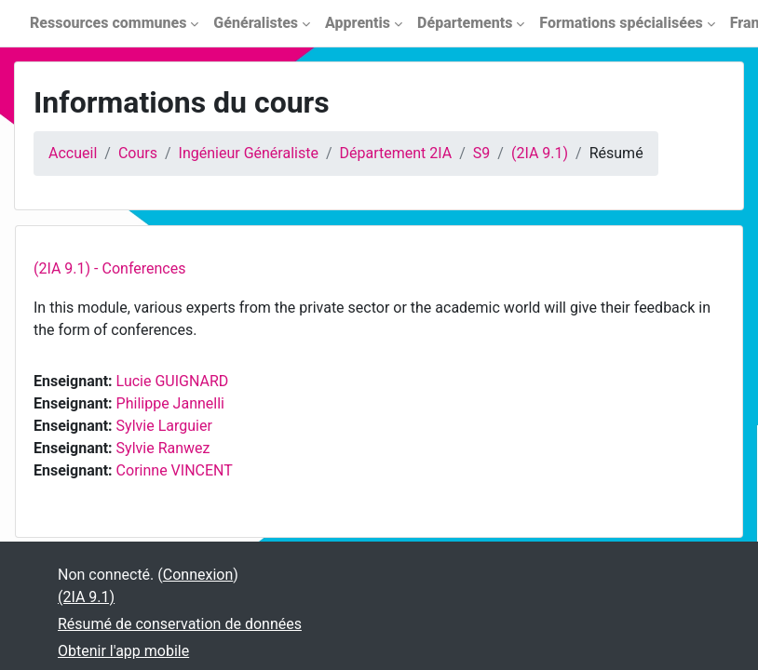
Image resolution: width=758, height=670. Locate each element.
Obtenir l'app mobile (123, 651)
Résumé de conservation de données (180, 624)
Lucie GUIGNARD (172, 381)
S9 (482, 153)
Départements (464, 23)
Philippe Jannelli (170, 403)
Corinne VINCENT (174, 470)
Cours (137, 153)
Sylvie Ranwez (163, 448)
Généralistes (255, 23)
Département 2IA (396, 153)
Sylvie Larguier (164, 426)
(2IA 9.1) (539, 153)
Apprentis (357, 23)
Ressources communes (108, 23)
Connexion (198, 574)
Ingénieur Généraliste (248, 153)
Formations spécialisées (620, 23)
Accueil (72, 153)
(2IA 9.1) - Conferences (109, 268)
